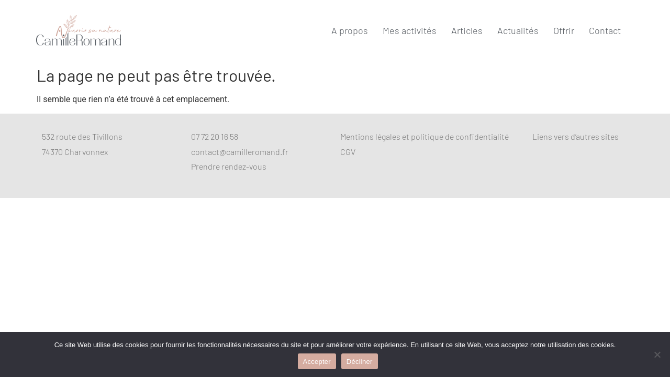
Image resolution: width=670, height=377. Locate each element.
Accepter (317, 361)
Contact (605, 30)
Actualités (518, 30)
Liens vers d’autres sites (575, 136)
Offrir (563, 30)
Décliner (360, 361)
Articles (467, 30)
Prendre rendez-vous (228, 166)
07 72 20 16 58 (214, 136)
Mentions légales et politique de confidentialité (424, 136)
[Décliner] (657, 354)
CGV (347, 152)
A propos (349, 30)
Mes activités (410, 30)
